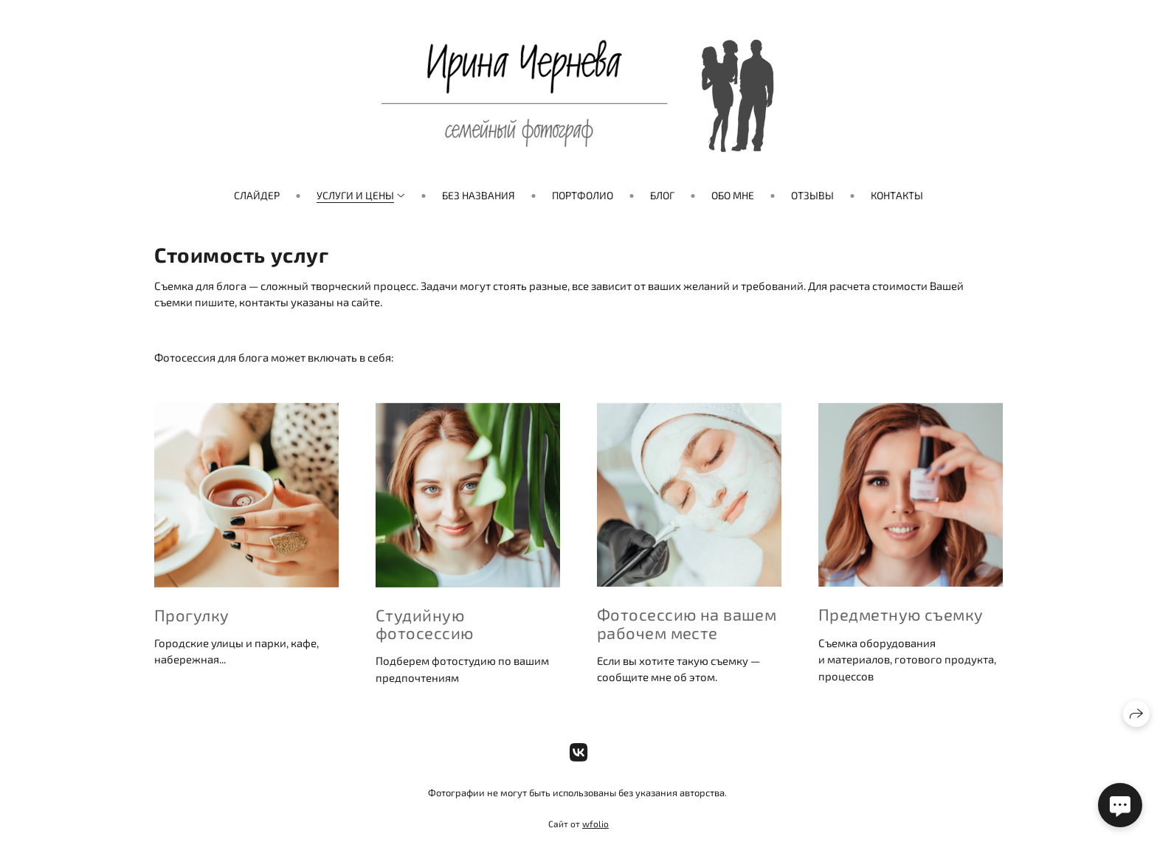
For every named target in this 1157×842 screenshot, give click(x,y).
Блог (662, 195)
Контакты (897, 195)
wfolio (595, 823)
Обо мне (732, 195)
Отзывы (812, 195)
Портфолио (582, 195)
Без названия (478, 195)
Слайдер (257, 195)
